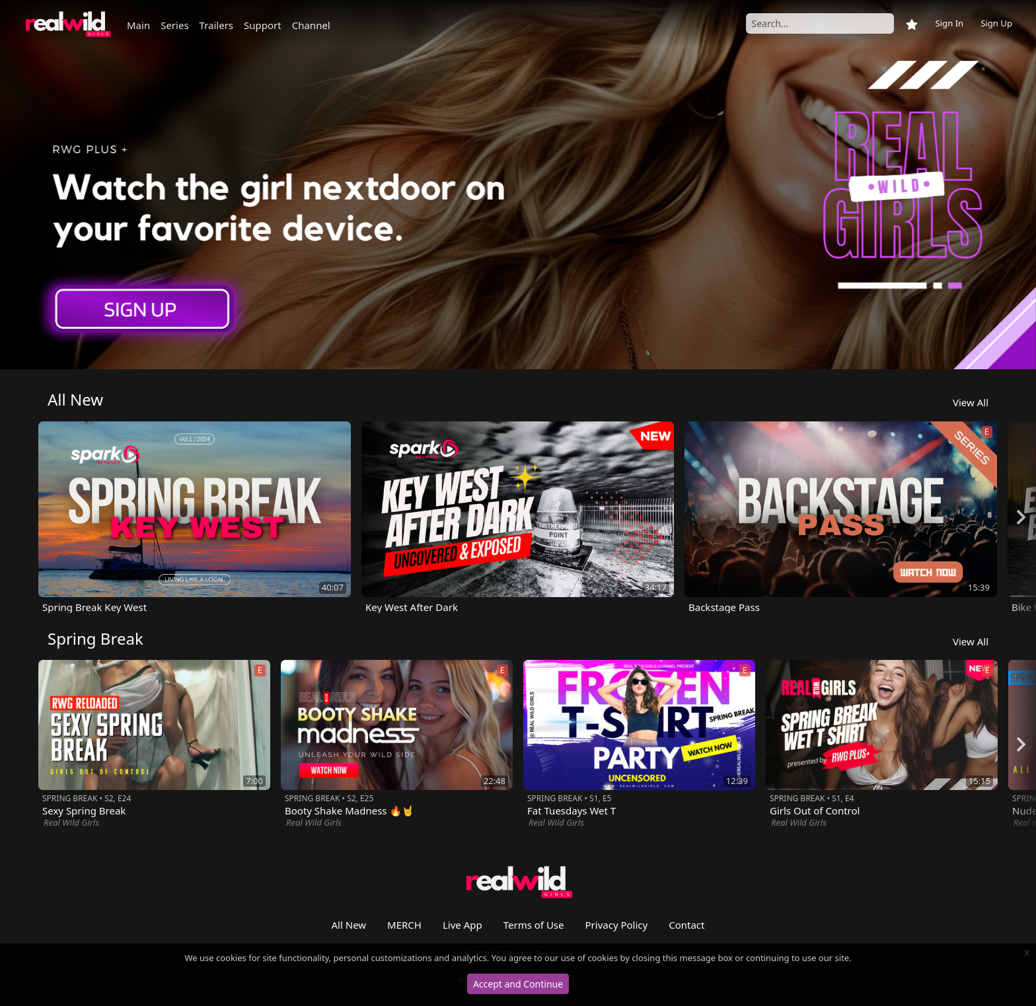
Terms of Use (533, 924)
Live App (462, 924)
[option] (518, 184)
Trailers (216, 25)
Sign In (949, 23)
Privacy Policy (616, 924)
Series (174, 25)
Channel (311, 25)
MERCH (404, 924)
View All (970, 402)
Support (262, 25)
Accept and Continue (518, 984)
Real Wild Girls (71, 822)
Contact (686, 924)
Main (138, 25)
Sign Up (996, 23)
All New (349, 924)
